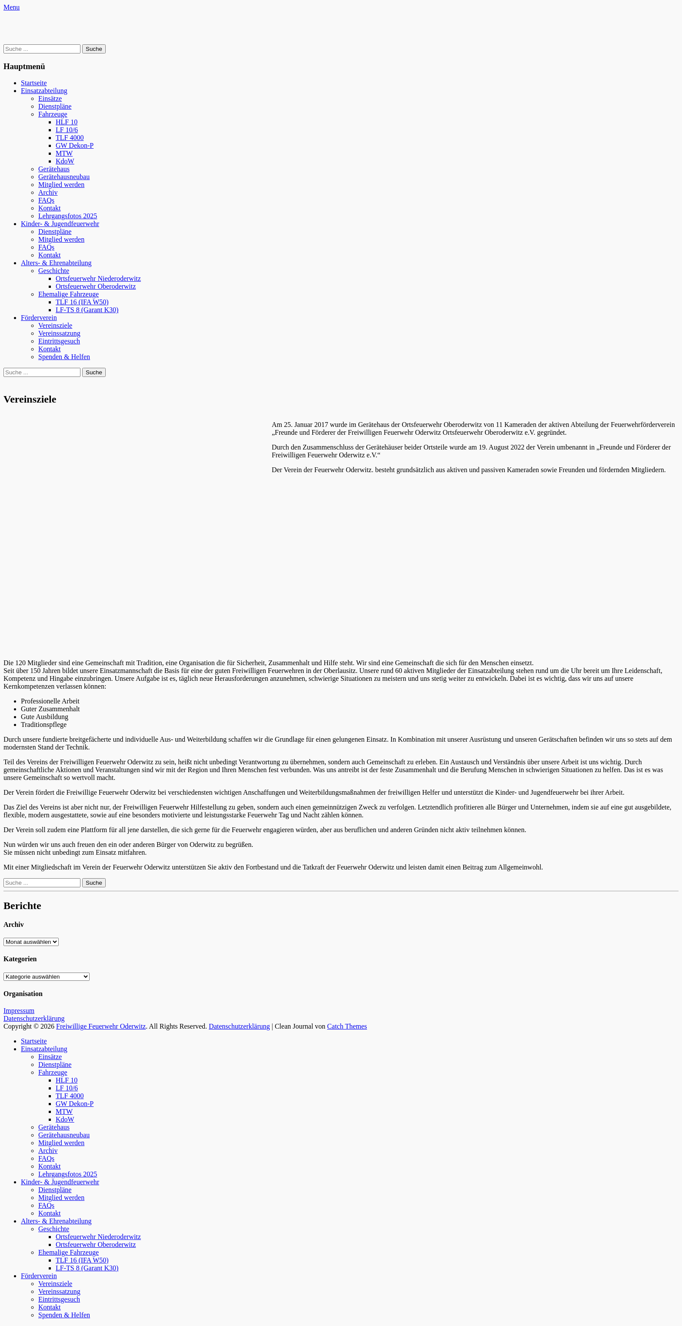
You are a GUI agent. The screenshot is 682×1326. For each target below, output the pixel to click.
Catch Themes (347, 1026)
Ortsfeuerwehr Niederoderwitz (98, 278)
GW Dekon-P (75, 145)
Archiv (47, 192)
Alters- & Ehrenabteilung (56, 263)
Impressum (18, 1010)
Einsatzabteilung (44, 90)
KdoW (65, 161)
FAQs (46, 200)
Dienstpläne (54, 106)
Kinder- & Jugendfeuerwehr (60, 223)
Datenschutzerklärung (33, 1018)
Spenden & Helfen (64, 356)
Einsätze (50, 98)
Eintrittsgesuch (59, 341)
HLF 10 (66, 122)
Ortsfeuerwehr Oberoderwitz (96, 286)
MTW (64, 153)
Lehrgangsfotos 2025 (67, 216)
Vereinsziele (55, 325)
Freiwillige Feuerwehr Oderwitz (101, 1026)
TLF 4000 (70, 137)
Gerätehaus (54, 169)
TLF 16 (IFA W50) (82, 302)
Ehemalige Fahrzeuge (68, 294)
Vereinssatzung (59, 333)
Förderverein (39, 317)
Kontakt (49, 208)
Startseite (34, 83)
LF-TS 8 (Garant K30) (87, 309)
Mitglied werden (61, 184)
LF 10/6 (67, 129)
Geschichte (53, 270)
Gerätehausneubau (64, 176)
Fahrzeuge (52, 114)
